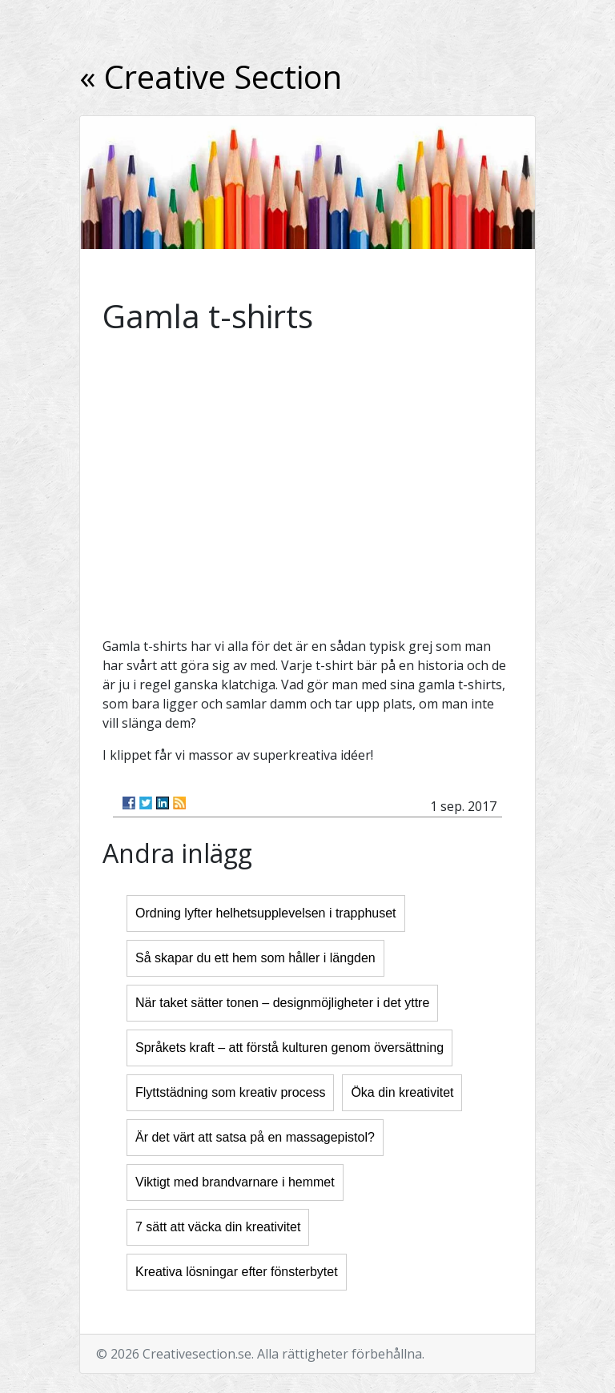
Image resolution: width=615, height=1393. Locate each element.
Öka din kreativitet (402, 1092)
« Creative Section (210, 76)
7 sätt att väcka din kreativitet (217, 1227)
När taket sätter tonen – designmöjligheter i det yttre (282, 1003)
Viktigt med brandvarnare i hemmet (235, 1182)
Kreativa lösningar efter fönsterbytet (236, 1272)
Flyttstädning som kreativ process (230, 1092)
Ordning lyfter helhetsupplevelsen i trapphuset (265, 913)
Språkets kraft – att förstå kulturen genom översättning (289, 1047)
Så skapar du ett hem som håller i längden (255, 958)
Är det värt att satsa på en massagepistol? (255, 1137)
